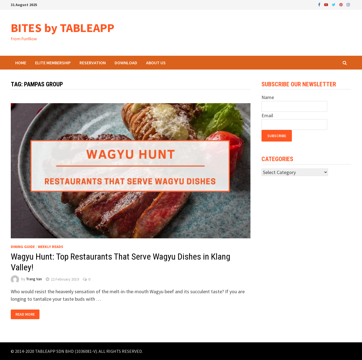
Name (267, 97)
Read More (25, 314)
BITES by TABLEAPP (62, 27)
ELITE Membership (53, 62)
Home (20, 62)
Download (126, 62)
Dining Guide (23, 246)
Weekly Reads (50, 246)
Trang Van (34, 279)
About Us (156, 62)
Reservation (93, 62)
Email (267, 115)
